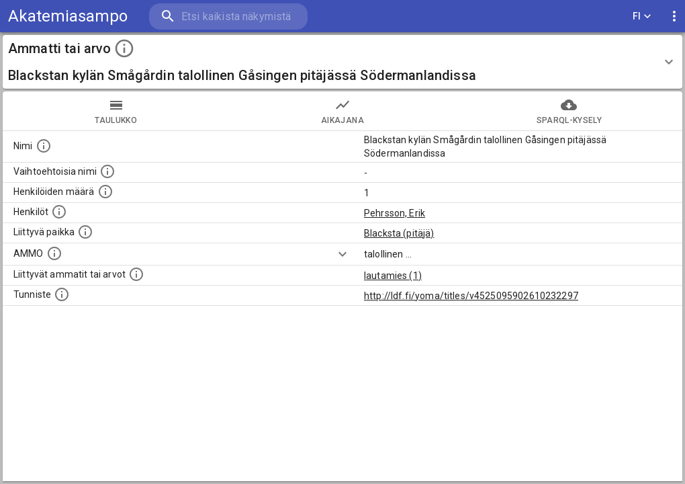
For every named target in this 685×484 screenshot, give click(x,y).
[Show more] (342, 254)
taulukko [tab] (116, 110)
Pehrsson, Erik (394, 213)
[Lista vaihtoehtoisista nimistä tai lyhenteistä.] (107, 171)
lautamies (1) (393, 275)
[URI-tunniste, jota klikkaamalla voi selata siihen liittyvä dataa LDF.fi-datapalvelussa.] (62, 294)
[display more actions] (674, 16)
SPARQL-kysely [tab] (569, 110)
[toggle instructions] (124, 48)
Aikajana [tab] (342, 110)
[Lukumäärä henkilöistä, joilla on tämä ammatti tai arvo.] (105, 191)
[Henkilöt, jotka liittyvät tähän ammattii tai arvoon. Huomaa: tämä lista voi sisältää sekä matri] (59, 212)
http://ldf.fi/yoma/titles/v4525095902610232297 (471, 295)
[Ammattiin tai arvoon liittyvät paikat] (85, 232)
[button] (342, 62)
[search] (228, 16)
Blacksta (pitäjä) (399, 233)
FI (642, 16)
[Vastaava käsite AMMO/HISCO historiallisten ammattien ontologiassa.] (54, 253)
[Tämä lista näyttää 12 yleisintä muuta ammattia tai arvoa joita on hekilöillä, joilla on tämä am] (136, 274)
